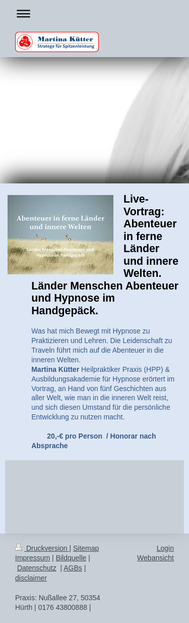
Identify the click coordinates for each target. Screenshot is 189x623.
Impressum (32, 558)
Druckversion (42, 548)
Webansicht (155, 558)
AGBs (73, 568)
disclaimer (31, 578)
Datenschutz (36, 568)
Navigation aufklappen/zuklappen (94, 13)
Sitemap (86, 548)
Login (165, 548)
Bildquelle (71, 558)
